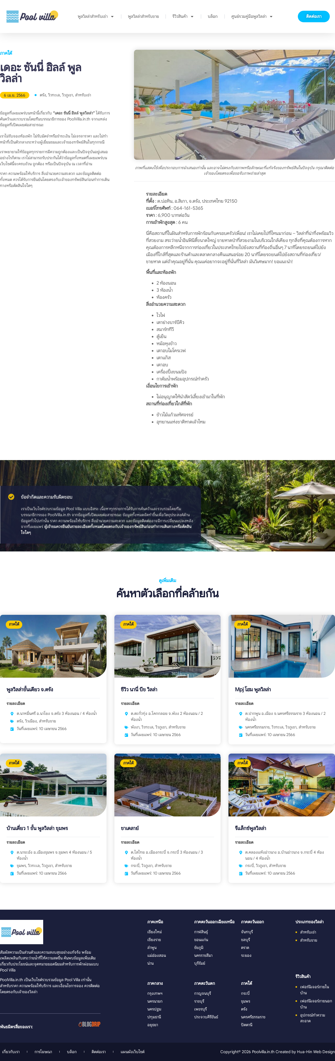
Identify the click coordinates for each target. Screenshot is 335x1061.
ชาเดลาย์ (130, 828)
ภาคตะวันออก (252, 922)
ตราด (245, 947)
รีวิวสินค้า (183, 16)
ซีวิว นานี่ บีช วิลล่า (139, 689)
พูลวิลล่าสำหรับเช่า (96, 16)
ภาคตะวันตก (204, 983)
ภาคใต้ (6, 53)
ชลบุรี (245, 939)
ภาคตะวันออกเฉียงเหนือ (214, 922)
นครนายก (155, 1001)
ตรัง (43, 94)
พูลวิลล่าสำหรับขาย (143, 16)
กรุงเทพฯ (155, 993)
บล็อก (213, 16)
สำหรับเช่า (83, 94)
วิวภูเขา (67, 94)
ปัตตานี (246, 1024)
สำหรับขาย (47, 721)
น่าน (150, 963)
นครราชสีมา (203, 955)
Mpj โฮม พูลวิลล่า (253, 689)
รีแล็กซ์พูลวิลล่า (250, 828)
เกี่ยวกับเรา (11, 1051)
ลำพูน (152, 947)
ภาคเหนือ (155, 922)
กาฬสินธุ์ (201, 931)
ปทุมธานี (154, 1016)
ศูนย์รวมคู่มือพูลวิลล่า (252, 16)
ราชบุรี (199, 1001)
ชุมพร (21, 865)
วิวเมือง (31, 721)
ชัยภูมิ (198, 947)
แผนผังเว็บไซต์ (132, 1051)
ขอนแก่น (201, 939)
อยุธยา (152, 1024)
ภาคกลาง (155, 983)
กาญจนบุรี (202, 993)
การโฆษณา (43, 1051)
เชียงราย (154, 939)
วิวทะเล (54, 94)
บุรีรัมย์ (199, 963)
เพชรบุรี (200, 1009)
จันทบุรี (247, 931)
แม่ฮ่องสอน (156, 955)
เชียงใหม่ (154, 931)
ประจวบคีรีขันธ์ (206, 1016)
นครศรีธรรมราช (257, 727)
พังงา (135, 727)
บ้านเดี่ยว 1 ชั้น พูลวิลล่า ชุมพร (37, 828)
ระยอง (246, 955)
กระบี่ (135, 865)
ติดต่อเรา (99, 1051)
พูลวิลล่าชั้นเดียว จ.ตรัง (30, 689)
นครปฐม (154, 1009)
